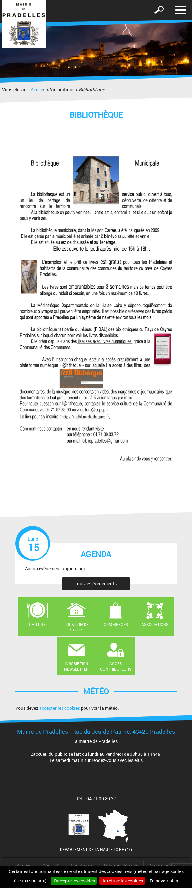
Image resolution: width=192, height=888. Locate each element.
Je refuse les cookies (122, 881)
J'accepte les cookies (73, 881)
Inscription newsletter (76, 666)
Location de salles (76, 627)
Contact (50, 865)
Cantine (37, 624)
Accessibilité (162, 865)
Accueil (38, 89)
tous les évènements (96, 584)
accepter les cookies (59, 708)
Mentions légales (121, 865)
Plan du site (81, 865)
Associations (154, 624)
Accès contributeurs (115, 666)
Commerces (116, 624)
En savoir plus (164, 881)
